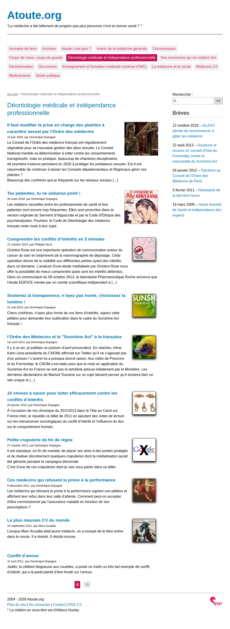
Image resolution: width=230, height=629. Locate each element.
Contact (59, 605)
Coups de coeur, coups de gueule (35, 58)
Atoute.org (34, 15)
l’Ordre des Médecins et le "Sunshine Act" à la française (64, 336)
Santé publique (48, 75)
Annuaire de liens (23, 49)
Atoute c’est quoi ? (76, 49)
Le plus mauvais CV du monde (38, 520)
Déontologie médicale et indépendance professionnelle (111, 58)
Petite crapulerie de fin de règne (40, 439)
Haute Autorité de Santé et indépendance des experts (196, 210)
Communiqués (164, 49)
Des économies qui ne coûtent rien (188, 58)
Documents (48, 66)
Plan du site (16, 605)
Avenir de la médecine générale (122, 49)
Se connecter (39, 605)
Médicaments (19, 75)
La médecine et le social (171, 66)
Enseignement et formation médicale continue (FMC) (104, 66)
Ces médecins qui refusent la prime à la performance (61, 480)
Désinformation (21, 66)
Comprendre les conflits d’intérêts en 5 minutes (56, 239)
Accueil (12, 94)
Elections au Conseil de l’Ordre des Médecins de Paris (196, 175)
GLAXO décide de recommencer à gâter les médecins (193, 131)
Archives (49, 49)
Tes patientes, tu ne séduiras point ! (43, 193)
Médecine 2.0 (206, 66)
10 (87, 585)
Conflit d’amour (23, 555)
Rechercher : (182, 94)
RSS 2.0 (75, 605)
